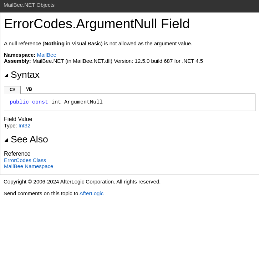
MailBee (46, 55)
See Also (26, 139)
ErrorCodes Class (25, 160)
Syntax (22, 74)
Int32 (24, 125)
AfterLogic (92, 193)
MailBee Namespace (28, 166)
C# (12, 89)
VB (29, 89)
